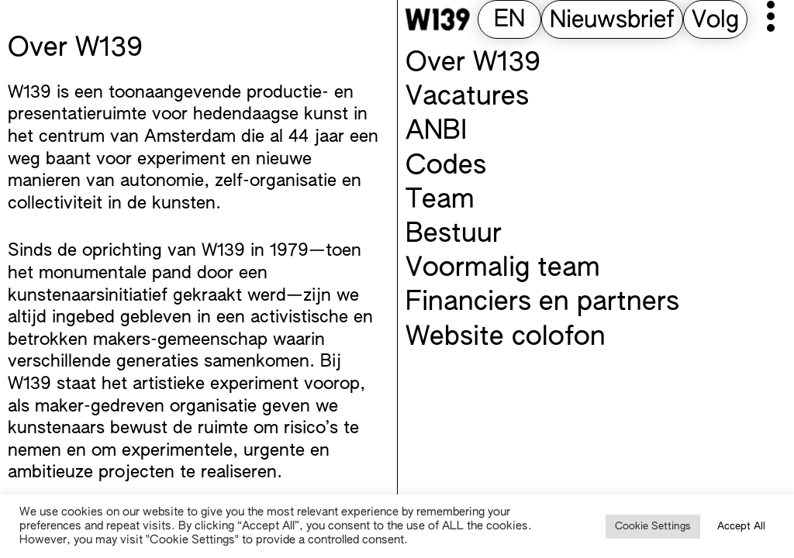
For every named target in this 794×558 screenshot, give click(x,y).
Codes (446, 166)
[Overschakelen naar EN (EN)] (509, 20)
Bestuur (454, 235)
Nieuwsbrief (612, 21)
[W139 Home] (437, 19)
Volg (715, 21)
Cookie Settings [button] (653, 527)
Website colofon (506, 338)
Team (440, 201)
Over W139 (473, 63)
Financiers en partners (542, 303)
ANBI (436, 132)
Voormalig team (503, 269)
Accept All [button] (741, 527)
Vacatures (467, 97)
